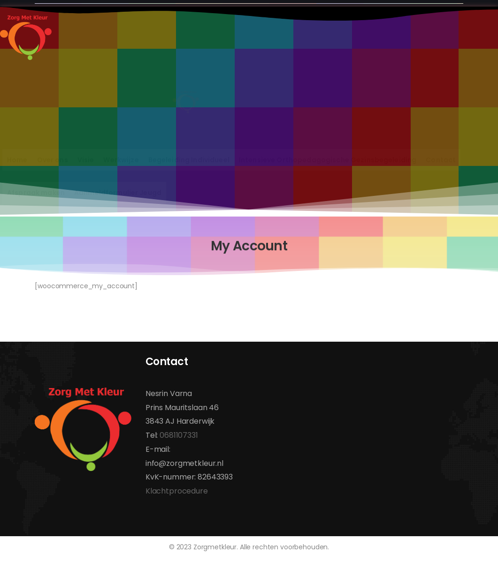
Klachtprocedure (177, 491)
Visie (85, 160)
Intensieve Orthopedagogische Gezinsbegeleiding (327, 160)
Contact (441, 160)
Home (17, 160)
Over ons (52, 160)
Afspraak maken (36, 192)
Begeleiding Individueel (189, 160)
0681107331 (179, 435)
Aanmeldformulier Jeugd (117, 192)
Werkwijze (120, 160)
